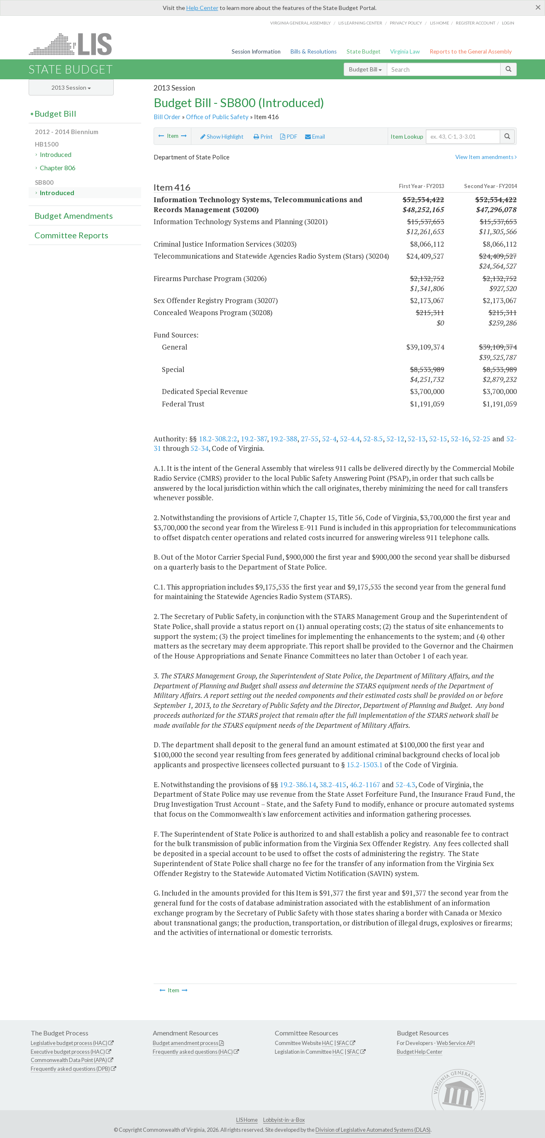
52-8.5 (373, 438)
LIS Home (247, 1119)
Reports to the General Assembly (471, 51)
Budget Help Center (419, 1051)
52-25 (481, 438)
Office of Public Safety (217, 116)
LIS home (439, 22)
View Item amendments (486, 157)
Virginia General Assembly (300, 22)
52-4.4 (349, 438)
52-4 (329, 438)
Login (508, 22)
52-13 (416, 438)
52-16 (460, 438)
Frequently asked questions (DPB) (70, 1068)
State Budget (364, 51)
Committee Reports (71, 235)
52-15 (438, 438)
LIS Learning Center (360, 22)
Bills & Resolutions (314, 51)
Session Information (256, 51)
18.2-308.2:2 (218, 438)
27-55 (309, 438)
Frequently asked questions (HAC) (193, 1051)
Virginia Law (405, 51)
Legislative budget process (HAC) (69, 1043)
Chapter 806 (58, 167)
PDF (288, 136)
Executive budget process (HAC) (68, 1051)
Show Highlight (222, 136)
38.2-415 (332, 784)
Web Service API (456, 1043)
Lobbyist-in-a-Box (284, 1119)
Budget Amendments (73, 215)
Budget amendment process (185, 1043)
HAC (327, 1043)
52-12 (395, 438)
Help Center (202, 7)
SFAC (343, 1043)
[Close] (538, 7)
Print (263, 136)
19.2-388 (283, 438)
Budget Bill (365, 69)
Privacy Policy (406, 22)
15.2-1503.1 (365, 764)
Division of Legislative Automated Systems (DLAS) (372, 1129)
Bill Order (167, 116)
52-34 (199, 448)
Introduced (55, 154)
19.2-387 (254, 438)
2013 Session (71, 87)
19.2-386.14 (298, 784)
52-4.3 (405, 784)
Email (315, 136)
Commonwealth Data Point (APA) (69, 1060)
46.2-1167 (364, 784)
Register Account (475, 22)
